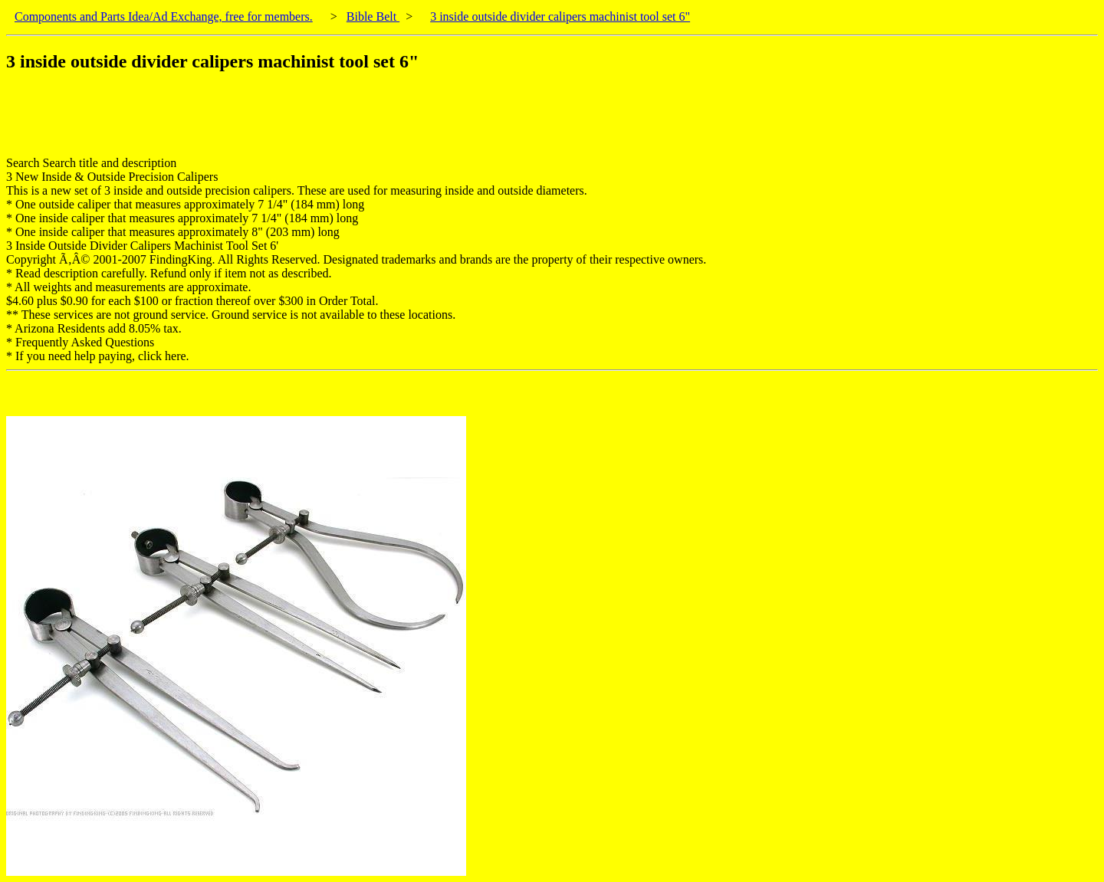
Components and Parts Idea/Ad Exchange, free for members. (164, 16)
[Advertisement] (285, 121)
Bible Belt (373, 16)
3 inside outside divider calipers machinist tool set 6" (560, 16)
